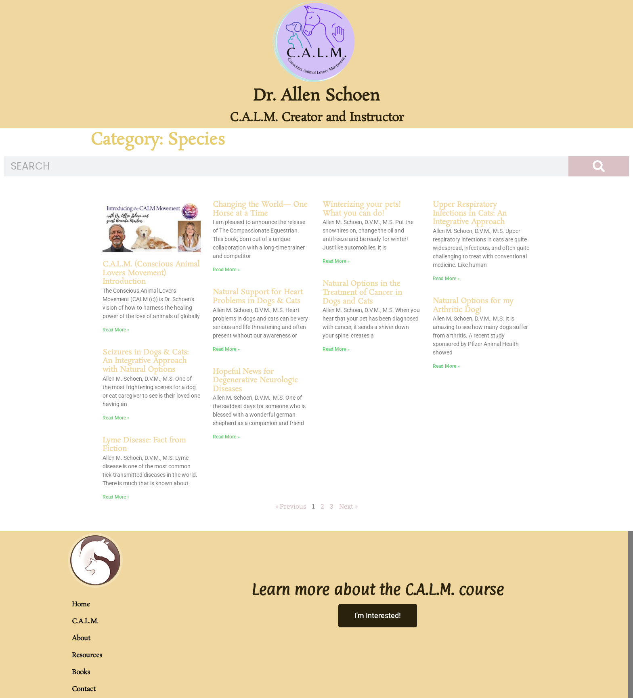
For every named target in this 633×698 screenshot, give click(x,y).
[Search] (598, 166)
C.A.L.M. (85, 621)
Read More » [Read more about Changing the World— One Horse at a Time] (226, 269)
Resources (87, 655)
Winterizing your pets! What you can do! (362, 209)
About (81, 638)
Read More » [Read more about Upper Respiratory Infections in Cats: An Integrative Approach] (446, 278)
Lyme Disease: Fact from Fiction (144, 445)
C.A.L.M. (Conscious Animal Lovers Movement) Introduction (151, 273)
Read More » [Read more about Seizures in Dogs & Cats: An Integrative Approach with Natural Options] (116, 418)
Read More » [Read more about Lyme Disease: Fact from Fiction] (116, 497)
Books (81, 672)
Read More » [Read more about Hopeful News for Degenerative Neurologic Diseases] (226, 437)
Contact (84, 689)
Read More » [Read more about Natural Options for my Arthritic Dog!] (446, 366)
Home (81, 604)
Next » (348, 506)
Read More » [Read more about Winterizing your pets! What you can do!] (336, 261)
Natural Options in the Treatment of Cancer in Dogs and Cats (362, 292)
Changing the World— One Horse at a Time (260, 209)
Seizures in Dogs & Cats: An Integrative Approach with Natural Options (146, 361)
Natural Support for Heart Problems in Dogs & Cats (258, 296)
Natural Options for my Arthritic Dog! (473, 305)
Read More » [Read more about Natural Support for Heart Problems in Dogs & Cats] (226, 349)
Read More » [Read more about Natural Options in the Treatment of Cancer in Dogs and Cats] (336, 349)
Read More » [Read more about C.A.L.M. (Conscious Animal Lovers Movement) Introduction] (116, 330)
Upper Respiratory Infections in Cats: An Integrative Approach (470, 213)
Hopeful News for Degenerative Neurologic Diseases (255, 380)
